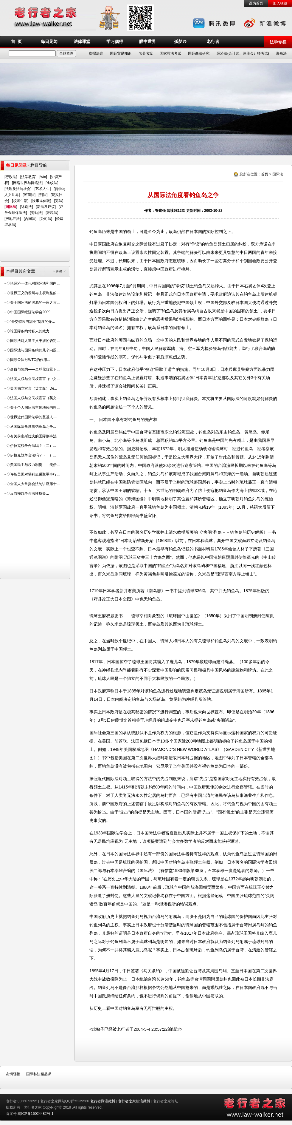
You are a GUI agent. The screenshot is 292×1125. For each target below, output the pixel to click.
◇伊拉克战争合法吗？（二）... (31, 446)
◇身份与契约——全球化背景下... (33, 369)
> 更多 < (59, 271)
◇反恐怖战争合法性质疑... (28, 493)
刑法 (42, 195)
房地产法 (12, 219)
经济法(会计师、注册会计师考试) (243, 53)
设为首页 (256, 3)
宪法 (58, 201)
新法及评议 (46, 207)
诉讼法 (26, 207)
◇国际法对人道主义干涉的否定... (33, 341)
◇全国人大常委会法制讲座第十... (33, 484)
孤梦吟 (180, 41)
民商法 (29, 195)
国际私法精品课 (38, 1074)
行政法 (10, 177)
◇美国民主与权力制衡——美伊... (33, 465)
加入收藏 (280, 3)
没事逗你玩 (41, 201)
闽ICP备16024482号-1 (35, 1114)
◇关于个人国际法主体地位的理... (33, 407)
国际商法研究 (198, 53)
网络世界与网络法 (27, 183)
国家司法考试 (170, 53)
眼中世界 (147, 41)
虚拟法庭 (96, 53)
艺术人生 (42, 189)
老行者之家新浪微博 (134, 1101)
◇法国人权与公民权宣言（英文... (33, 398)
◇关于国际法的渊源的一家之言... (33, 302)
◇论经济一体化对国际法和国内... (33, 283)
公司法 (46, 219)
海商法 (281, 53)
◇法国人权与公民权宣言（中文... (33, 379)
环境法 (51, 213)
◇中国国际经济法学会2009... (30, 312)
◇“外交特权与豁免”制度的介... (31, 322)
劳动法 (36, 213)
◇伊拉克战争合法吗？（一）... (31, 455)
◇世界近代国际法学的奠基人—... (33, 417)
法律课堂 (82, 41)
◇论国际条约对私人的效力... (29, 331)
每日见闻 (49, 41)
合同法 (30, 219)
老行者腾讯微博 (102, 1101)
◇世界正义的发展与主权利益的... (33, 293)
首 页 (16, 41)
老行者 (213, 41)
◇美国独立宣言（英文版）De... (32, 388)
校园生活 (20, 201)
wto (43, 177)
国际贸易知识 (120, 53)
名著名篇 (146, 53)
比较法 (51, 183)
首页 (264, 174)
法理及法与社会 (17, 189)
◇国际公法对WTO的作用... (28, 360)
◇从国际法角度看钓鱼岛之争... (31, 427)
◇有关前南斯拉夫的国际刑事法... (33, 436)
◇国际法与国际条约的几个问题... (33, 350)
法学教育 (28, 177)
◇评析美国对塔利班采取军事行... (33, 474)
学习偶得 (114, 41)
